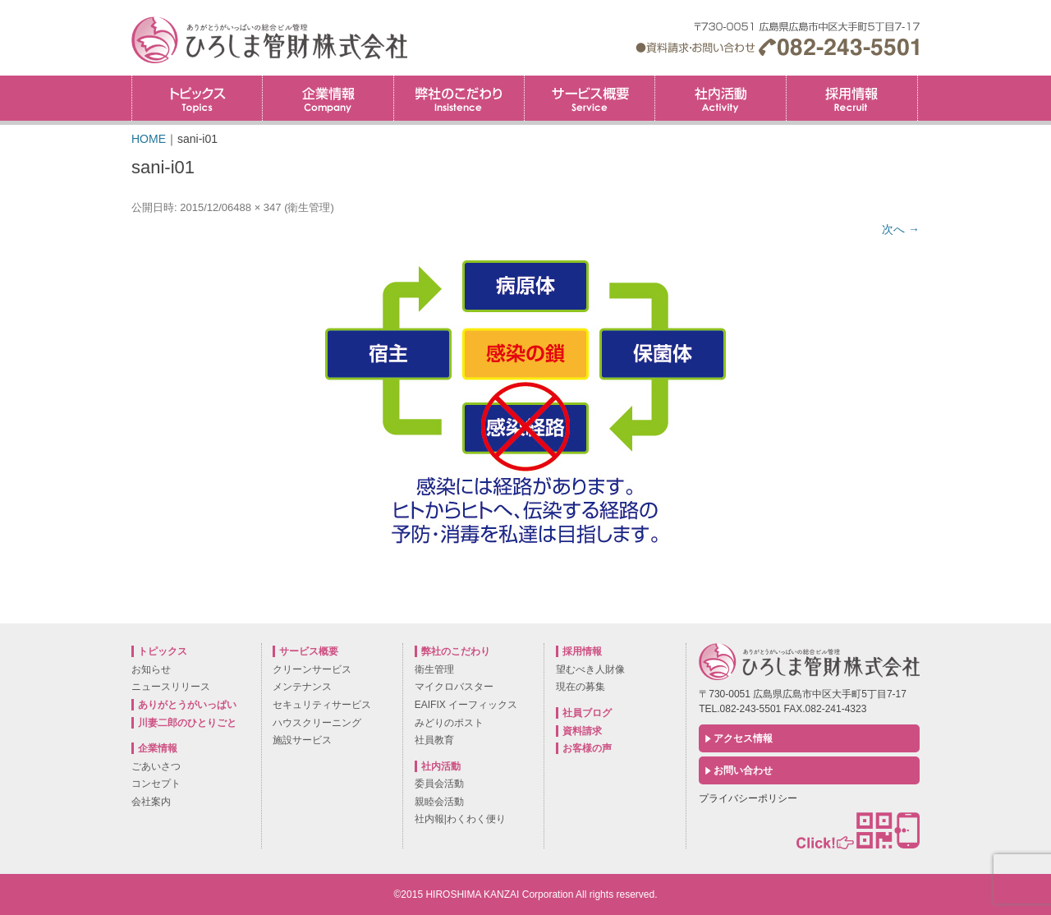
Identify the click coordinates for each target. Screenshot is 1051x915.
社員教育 (434, 740)
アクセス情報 (743, 738)
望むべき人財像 (590, 669)
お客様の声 (587, 748)
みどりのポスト (449, 723)
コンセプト (156, 783)
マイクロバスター (454, 686)
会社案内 (151, 801)
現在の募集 (580, 686)
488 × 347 (257, 207)
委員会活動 (439, 783)
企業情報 (327, 98)
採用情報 (917, 81)
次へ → (901, 229)
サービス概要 (589, 98)
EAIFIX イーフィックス (466, 704)
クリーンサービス (312, 669)
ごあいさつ (156, 766)
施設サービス (302, 740)
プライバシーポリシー (748, 798)
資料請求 (582, 731)
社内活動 (720, 98)
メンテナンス (302, 686)
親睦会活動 (439, 801)
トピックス (197, 98)
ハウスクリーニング (317, 723)
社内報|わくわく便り (460, 819)
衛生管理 (308, 207)
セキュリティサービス (322, 704)
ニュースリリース (170, 686)
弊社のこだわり (459, 98)
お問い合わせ (743, 770)
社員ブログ (587, 713)
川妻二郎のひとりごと (187, 723)
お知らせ (151, 669)
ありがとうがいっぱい (187, 704)
